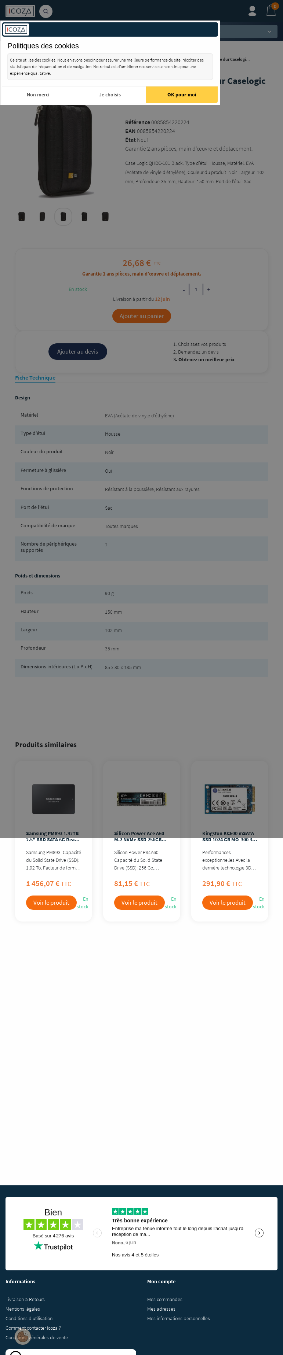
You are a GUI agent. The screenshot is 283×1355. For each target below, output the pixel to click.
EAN (130, 130)
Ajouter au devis (77, 351)
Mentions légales (23, 1309)
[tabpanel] (63, 217)
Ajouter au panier (142, 316)
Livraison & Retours (25, 1299)
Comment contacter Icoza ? (33, 1328)
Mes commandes (164, 1299)
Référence (137, 122)
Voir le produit (51, 902)
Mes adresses (161, 1309)
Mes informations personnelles (178, 1318)
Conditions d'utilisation (29, 1318)
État (130, 139)
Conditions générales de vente (37, 1337)
